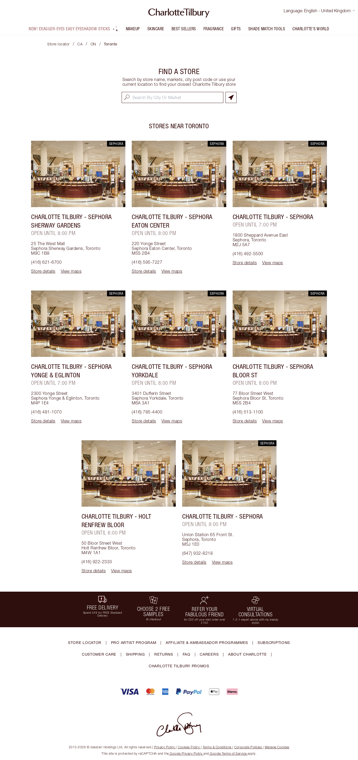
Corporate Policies (248, 747)
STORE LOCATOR (84, 642)
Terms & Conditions (218, 747)
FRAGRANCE (213, 28)
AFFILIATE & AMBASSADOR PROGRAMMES (207, 642)
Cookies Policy (189, 747)
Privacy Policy (165, 747)
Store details (43, 271)
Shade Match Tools (266, 28)
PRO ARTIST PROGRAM (133, 642)
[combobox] (172, 97)
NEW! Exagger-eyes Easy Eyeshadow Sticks (73, 29)
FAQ (186, 654)
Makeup (133, 28)
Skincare (155, 28)
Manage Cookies (277, 747)
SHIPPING (135, 654)
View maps (71, 271)
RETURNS (163, 654)
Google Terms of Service (228, 753)
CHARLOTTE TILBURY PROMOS (179, 666)
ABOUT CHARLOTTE (247, 654)
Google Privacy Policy (186, 753)
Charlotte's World (310, 28)
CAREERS (209, 654)
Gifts (236, 28)
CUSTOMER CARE (99, 654)
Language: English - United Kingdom (319, 10)
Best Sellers (184, 28)
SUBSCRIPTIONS (274, 642)
